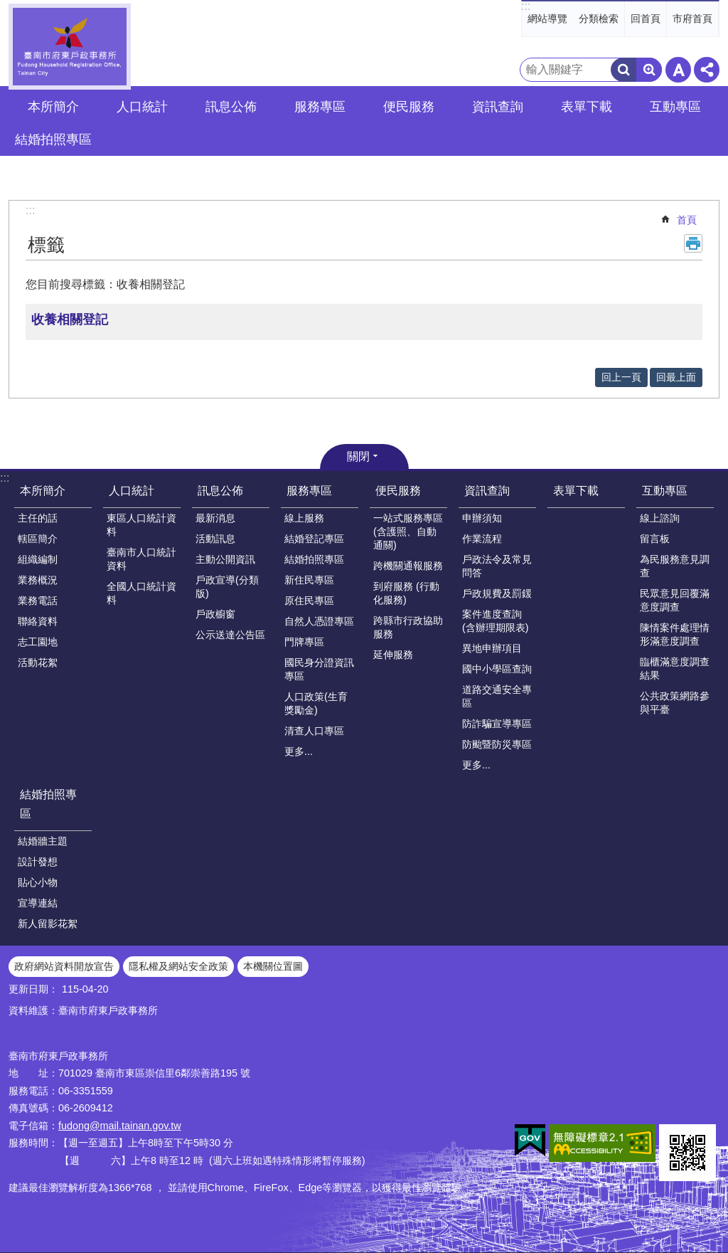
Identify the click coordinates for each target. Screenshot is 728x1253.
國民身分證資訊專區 (319, 669)
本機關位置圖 (273, 966)
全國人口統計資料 (141, 593)
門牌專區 (304, 641)
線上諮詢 (660, 518)
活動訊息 (215, 538)
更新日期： (33, 989)
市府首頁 (692, 18)
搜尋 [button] (623, 70)
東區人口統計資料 (141, 524)
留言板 (655, 538)
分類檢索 (599, 18)
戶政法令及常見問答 (497, 566)
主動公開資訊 (225, 559)
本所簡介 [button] (53, 107)
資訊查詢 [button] (497, 107)
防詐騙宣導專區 (497, 723)
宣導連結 (38, 903)
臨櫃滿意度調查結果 (675, 668)
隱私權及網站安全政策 (178, 966)
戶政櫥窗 (215, 614)
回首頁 (645, 18)
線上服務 (304, 518)
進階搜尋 (649, 70)
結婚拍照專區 (314, 559)
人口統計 (131, 491)
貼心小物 (38, 882)
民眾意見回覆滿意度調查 (675, 600)
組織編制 (38, 559)
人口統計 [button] (142, 107)
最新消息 (215, 518)
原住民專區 (309, 600)
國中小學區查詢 (497, 669)
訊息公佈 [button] (231, 107)
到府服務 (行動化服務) (406, 593)
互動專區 (664, 491)
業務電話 (38, 600)
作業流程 (482, 538)
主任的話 (38, 518)
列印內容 (693, 243)
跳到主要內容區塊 (7, 7)
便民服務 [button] (408, 107)
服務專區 (309, 491)
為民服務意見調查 (675, 566)
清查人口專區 (314, 730)
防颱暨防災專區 (497, 744)
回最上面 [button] (676, 377)
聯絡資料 (38, 621)
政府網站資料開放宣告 (64, 966)
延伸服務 (393, 654)
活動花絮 (38, 662)
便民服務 (398, 491)
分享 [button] (706, 70)
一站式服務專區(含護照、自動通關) (408, 531)
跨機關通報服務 (408, 565)
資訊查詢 (487, 491)
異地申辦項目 (492, 648)
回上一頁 (621, 377)
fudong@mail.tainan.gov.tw (119, 1125)
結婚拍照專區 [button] (53, 139)
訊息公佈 (220, 491)
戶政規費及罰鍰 (497, 593)
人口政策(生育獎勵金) (316, 703)
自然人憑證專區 (319, 621)
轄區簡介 (38, 538)
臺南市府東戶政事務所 (70, 47)
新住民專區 (309, 580)
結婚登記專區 (314, 538)
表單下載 (586, 107)
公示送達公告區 (230, 634)
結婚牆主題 (43, 841)
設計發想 (38, 861)
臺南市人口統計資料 (141, 558)
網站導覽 (547, 18)
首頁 (687, 220)
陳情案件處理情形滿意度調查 (675, 634)
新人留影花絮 (47, 923)
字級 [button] (678, 70)
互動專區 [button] (675, 107)
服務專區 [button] (320, 107)
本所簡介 (42, 491)
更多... (298, 751)
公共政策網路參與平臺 (675, 702)
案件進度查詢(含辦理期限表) (495, 620)
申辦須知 (482, 518)
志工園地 (38, 641)
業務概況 (38, 580)
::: (525, 6)
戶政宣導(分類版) (227, 586)
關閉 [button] (358, 456)
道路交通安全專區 (497, 696)
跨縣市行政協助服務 (408, 627)
